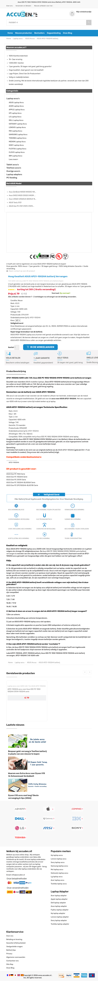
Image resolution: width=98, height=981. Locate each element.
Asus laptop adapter (59, 907)
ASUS (17, 304)
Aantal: (11, 348)
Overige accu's (13, 171)
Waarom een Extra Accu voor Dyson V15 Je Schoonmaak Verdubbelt (26, 774)
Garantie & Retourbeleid (15, 943)
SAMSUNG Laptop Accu (18, 135)
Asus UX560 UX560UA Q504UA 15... (22, 199)
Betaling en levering (14, 940)
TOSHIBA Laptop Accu (17, 138)
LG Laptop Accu (15, 117)
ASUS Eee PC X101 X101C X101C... (21, 206)
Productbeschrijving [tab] (16, 371)
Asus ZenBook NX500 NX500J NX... (22, 192)
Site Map (9, 965)
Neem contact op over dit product (20, 271)
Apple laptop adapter (59, 899)
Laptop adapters (14, 175)
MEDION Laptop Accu (17, 142)
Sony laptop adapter (59, 921)
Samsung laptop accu (59, 866)
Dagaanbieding (54, 33)
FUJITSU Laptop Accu (17, 149)
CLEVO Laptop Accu (17, 153)
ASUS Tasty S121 (15, 203)
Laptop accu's (13, 99)
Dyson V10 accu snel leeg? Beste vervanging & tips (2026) (23, 797)
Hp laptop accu (57, 856)
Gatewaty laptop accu (59, 873)
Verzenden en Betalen (23, 6)
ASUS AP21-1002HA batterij (47, 39)
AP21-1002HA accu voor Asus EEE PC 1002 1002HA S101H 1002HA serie (24, 690)
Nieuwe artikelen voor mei (43, 6)
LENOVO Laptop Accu (17, 128)
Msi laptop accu (57, 870)
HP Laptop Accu (15, 113)
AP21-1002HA (35, 318)
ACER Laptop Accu (16, 106)
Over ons (9, 6)
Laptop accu (18, 39)
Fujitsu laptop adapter (59, 910)
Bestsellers (39, 33)
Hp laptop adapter (58, 914)
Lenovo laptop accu (58, 859)
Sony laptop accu (58, 863)
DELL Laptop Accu (16, 121)
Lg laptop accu (57, 877)
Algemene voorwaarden (15, 957)
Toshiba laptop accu (59, 884)
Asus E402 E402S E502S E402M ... (22, 196)
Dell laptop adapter (58, 903)
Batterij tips (11, 950)
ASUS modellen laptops (35, 382)
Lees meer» (13, 160)
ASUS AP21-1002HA (66, 450)
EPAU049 (25, 315)
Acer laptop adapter (59, 896)
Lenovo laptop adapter (60, 917)
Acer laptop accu (57, 880)
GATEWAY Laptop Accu (18, 124)
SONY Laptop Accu (16, 145)
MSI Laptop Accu (15, 131)
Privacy (9, 954)
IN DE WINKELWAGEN (40, 347)
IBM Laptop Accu (15, 156)
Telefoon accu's (14, 168)
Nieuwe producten (23, 33)
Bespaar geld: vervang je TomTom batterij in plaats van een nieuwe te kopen (27, 752)
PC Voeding (12, 178)
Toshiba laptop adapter (60, 924)
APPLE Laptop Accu (17, 110)
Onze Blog (67, 33)
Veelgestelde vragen (14, 947)
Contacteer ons (12, 961)
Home (10, 33)
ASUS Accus (30, 39)
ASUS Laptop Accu (16, 103)
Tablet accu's (13, 165)
